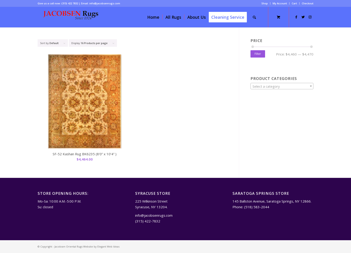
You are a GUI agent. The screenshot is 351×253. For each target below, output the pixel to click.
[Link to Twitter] (303, 16)
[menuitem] (264, 3)
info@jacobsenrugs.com (104, 3)
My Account (280, 3)
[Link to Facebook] (296, 16)
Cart (294, 3)
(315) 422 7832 (69, 3)
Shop (264, 3)
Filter (258, 54)
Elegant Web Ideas (108, 246)
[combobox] (281, 86)
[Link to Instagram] (310, 16)
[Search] (254, 17)
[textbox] (282, 86)
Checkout (307, 3)
